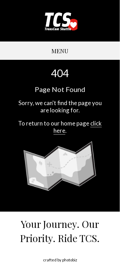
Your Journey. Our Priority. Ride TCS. (60, 230)
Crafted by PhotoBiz (60, 260)
